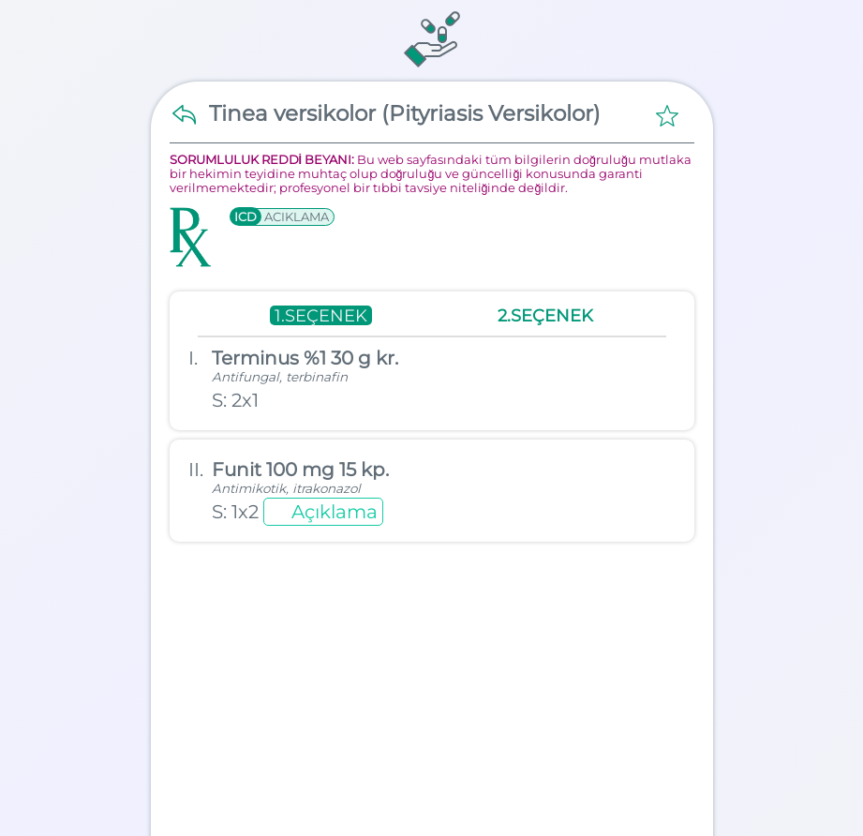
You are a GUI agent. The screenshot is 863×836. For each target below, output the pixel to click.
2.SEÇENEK (545, 315)
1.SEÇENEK (321, 315)
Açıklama (334, 511)
